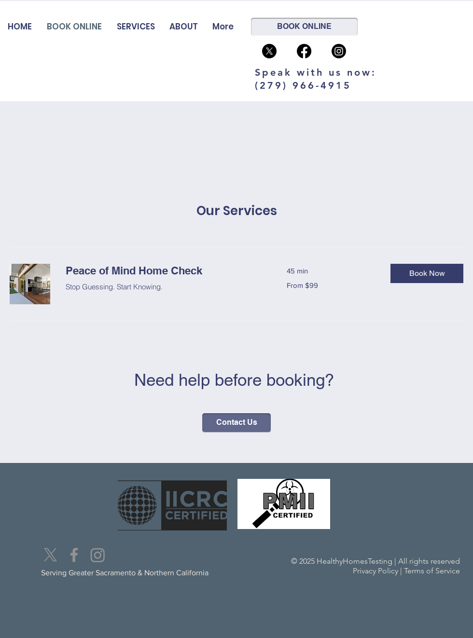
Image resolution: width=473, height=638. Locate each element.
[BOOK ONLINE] (304, 27)
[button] (426, 273)
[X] (50, 554)
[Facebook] (304, 51)
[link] (165, 271)
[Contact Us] (236, 423)
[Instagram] (339, 51)
